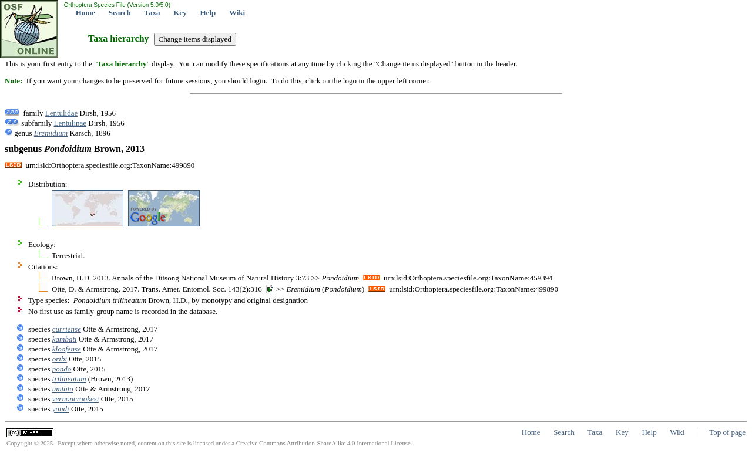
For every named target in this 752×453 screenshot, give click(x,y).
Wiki (237, 12)
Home (85, 12)
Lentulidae (61, 113)
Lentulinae (70, 123)
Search (120, 12)
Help (208, 12)
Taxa (152, 12)
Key (179, 12)
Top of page (727, 432)
